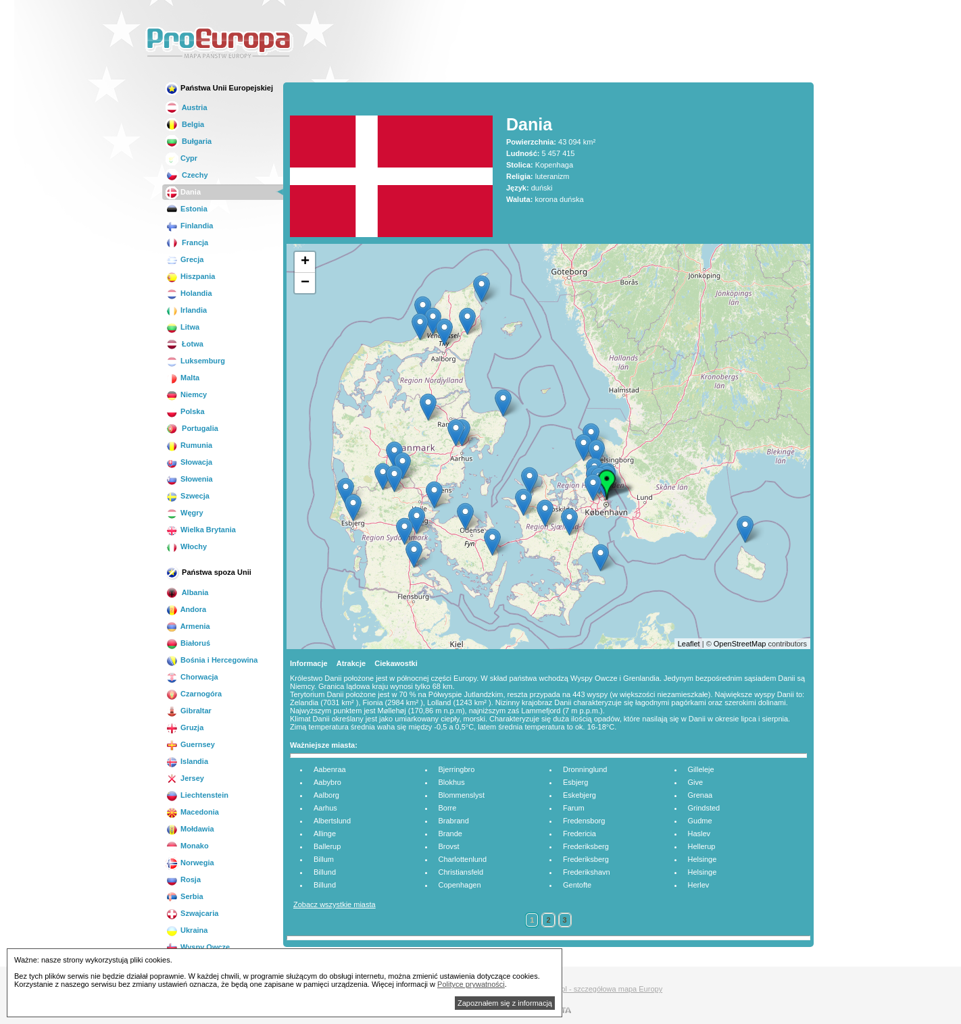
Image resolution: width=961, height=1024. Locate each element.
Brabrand (454, 821)
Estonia (186, 209)
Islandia (187, 761)
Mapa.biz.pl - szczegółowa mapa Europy (595, 989)
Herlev (699, 885)
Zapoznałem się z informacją (505, 1003)
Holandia (189, 293)
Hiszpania (190, 276)
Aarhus (325, 808)
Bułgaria (189, 141)
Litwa (182, 327)
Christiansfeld (461, 872)
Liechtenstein (197, 795)
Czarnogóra (194, 694)
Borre (448, 808)
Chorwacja (192, 677)
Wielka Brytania (201, 530)
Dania (183, 192)
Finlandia (189, 226)
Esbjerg (575, 782)
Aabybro (327, 782)
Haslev (699, 833)
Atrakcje (351, 663)
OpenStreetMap (740, 644)
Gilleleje (701, 769)
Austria (186, 107)
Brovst (449, 846)
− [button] (305, 283)
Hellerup (702, 846)
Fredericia (579, 833)
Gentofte (577, 885)
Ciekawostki (396, 663)
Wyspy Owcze (198, 947)
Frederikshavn (586, 872)
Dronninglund (585, 769)
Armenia (188, 626)
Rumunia (189, 445)
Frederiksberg (586, 846)
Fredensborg (584, 821)
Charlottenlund (463, 859)
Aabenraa (330, 769)
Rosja (183, 879)
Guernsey (190, 744)
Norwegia (190, 863)
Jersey (185, 778)
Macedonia (192, 812)
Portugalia (192, 428)
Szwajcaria (192, 913)
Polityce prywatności (471, 984)
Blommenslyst (462, 795)
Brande (450, 833)
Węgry (184, 513)
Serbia (184, 896)
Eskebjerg (579, 795)
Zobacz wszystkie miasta (334, 904)
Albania (187, 592)
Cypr (181, 158)
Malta (182, 378)
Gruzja (184, 727)
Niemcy (186, 394)
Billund (325, 872)
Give (696, 782)
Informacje (309, 663)
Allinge (325, 833)
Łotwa (184, 344)
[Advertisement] (570, 43)
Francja (187, 242)
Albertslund (332, 821)
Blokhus (452, 782)
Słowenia (189, 479)
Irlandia (186, 310)
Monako (187, 846)
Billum (324, 859)
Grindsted (704, 808)
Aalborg (326, 795)
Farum (574, 808)
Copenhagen (460, 885)
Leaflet (689, 644)
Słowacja (189, 462)
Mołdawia (190, 829)
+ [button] (305, 262)
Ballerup (327, 846)
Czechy (187, 175)
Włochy (186, 546)
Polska (185, 411)
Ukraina (186, 930)
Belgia (185, 124)
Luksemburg (195, 361)
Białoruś (188, 643)
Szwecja (188, 496)
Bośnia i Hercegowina (211, 660)
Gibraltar (189, 711)
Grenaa (700, 795)
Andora (186, 609)
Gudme (700, 821)
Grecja (184, 259)
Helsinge (702, 859)
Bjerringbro (457, 769)
